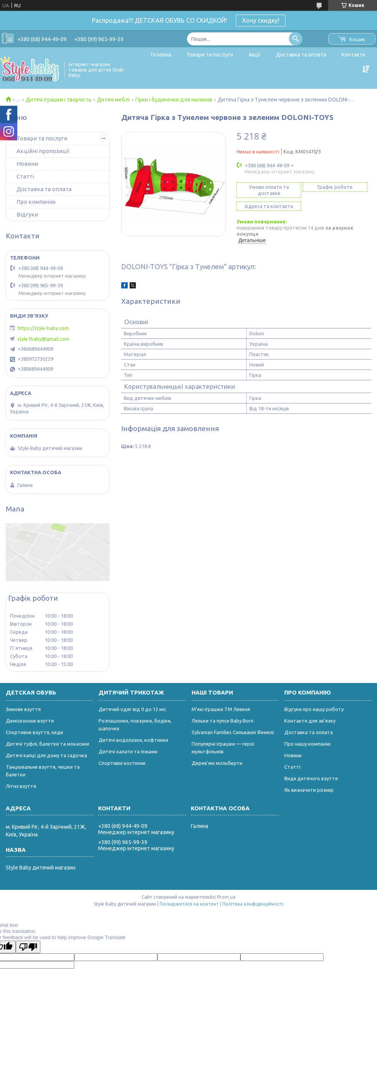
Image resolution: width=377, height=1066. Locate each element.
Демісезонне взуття (30, 720)
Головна (161, 55)
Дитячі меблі (113, 100)
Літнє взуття (21, 786)
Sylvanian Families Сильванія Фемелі (233, 732)
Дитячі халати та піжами (127, 751)
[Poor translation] (28, 947)
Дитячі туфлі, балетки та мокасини (47, 743)
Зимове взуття (23, 709)
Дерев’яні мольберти (217, 763)
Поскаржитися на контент (189, 903)
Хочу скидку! (260, 20)
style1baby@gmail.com (43, 338)
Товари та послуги (210, 55)
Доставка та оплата (301, 55)
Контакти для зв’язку (309, 720)
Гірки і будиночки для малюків (173, 100)
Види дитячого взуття (311, 778)
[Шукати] (295, 38)
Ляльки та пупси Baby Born (223, 720)
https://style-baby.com (43, 328)
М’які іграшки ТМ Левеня (221, 709)
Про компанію (36, 201)
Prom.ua (226, 896)
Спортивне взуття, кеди (34, 732)
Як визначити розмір (309, 790)
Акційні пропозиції (43, 151)
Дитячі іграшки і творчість (59, 100)
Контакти (353, 55)
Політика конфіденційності (253, 903)
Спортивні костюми (121, 763)
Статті (25, 176)
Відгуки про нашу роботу (314, 709)
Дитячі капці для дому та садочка (46, 755)
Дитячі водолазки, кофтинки (133, 740)
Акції (254, 55)
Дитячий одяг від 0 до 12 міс (132, 709)
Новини (27, 163)
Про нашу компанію (307, 743)
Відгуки (27, 214)
